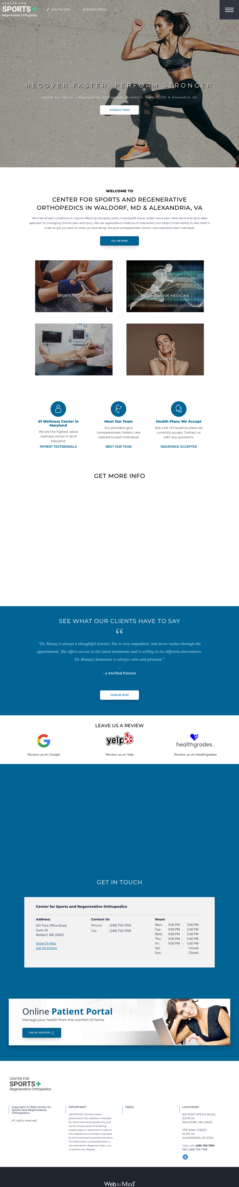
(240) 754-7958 (120, 931)
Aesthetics (165, 359)
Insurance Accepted (179, 446)
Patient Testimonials (58, 446)
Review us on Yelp (120, 754)
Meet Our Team (119, 446)
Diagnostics (73, 359)
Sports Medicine (74, 296)
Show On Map (46, 943)
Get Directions (46, 948)
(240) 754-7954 (120, 925)
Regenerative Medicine (165, 296)
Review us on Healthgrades (195, 754)
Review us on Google (43, 754)
